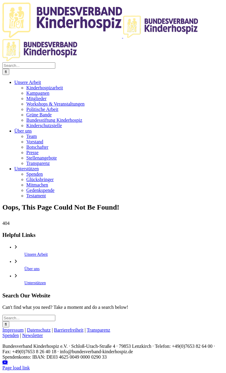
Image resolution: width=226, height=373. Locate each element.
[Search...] (28, 65)
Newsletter (32, 335)
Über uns (32, 269)
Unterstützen (35, 283)
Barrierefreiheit (69, 330)
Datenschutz (39, 330)
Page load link (16, 367)
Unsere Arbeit (36, 254)
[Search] (5, 72)
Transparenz (98, 330)
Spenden (10, 335)
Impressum (13, 330)
